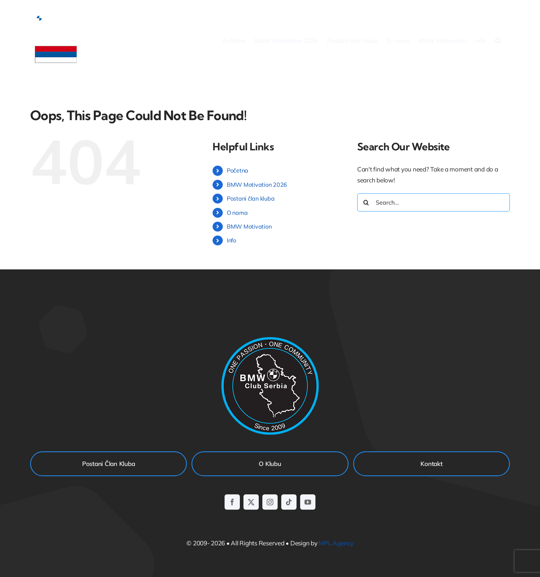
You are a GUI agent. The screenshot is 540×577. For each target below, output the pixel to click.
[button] (498, 40)
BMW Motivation (249, 226)
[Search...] (433, 202)
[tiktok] (289, 502)
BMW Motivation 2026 (257, 184)
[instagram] (270, 502)
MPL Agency (336, 543)
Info (231, 240)
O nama (237, 212)
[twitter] (251, 502)
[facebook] (232, 502)
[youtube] (307, 502)
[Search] (366, 202)
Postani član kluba (250, 198)
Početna (237, 170)
